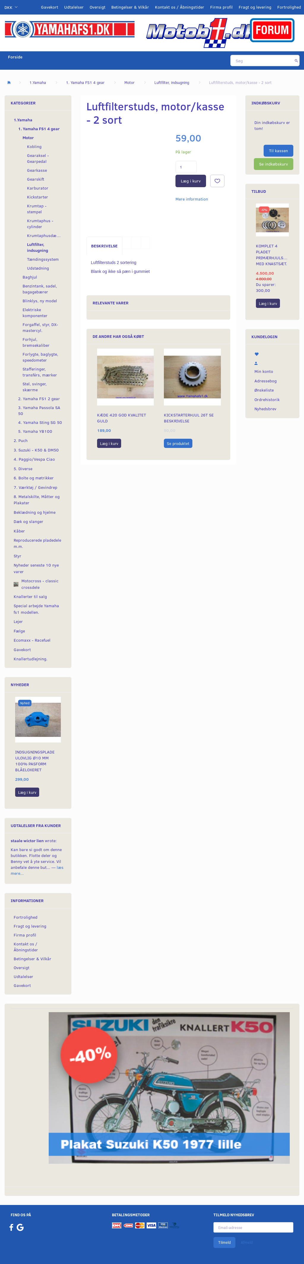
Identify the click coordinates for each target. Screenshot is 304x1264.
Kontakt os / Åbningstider (179, 7)
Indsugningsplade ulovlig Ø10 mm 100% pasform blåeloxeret (35, 760)
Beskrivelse (104, 246)
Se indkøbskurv (273, 164)
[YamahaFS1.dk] (69, 28)
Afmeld (247, 1242)
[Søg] (296, 60)
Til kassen (278, 150)
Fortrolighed (289, 7)
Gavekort (49, 7)
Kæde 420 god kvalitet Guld (121, 418)
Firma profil (221, 7)
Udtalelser (74, 7)
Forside (15, 57)
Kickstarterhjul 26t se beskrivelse (189, 418)
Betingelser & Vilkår (130, 7)
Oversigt (97, 7)
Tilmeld (224, 1242)
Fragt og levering (255, 7)
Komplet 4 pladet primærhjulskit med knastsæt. (272, 254)
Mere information (191, 199)
